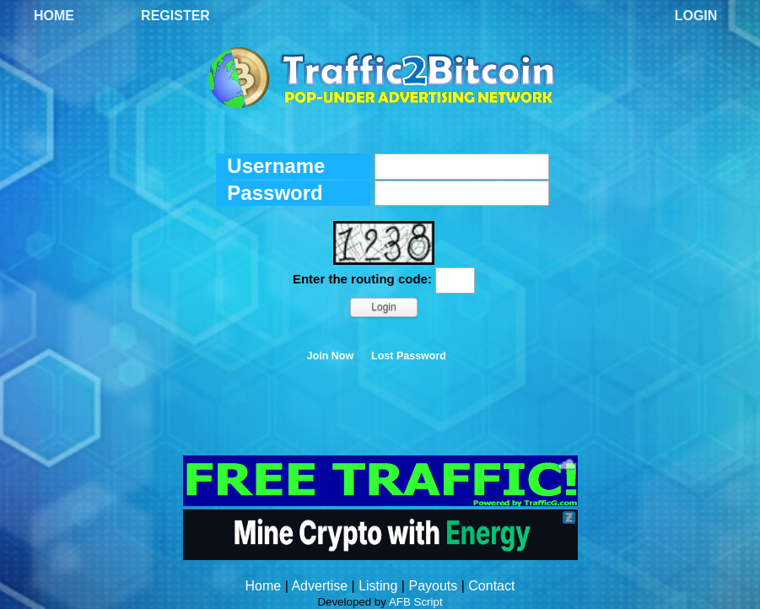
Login (696, 15)
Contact (491, 586)
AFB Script (416, 602)
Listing (377, 586)
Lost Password (408, 356)
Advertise (319, 586)
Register (175, 15)
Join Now (330, 356)
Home (54, 15)
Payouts (432, 586)
